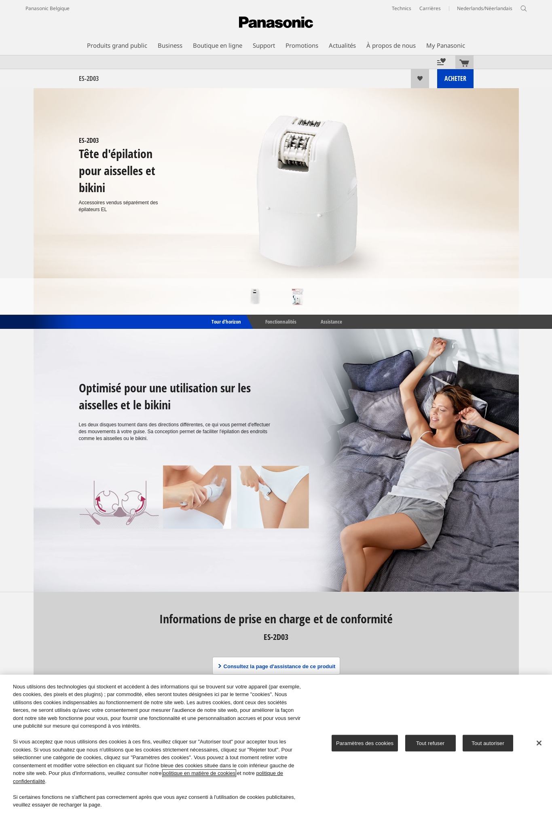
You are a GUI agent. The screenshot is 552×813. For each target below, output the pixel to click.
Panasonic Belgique (47, 8)
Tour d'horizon (225, 321)
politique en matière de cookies (199, 773)
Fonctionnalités (280, 321)
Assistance (331, 321)
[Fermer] (539, 743)
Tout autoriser (488, 743)
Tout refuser (430, 743)
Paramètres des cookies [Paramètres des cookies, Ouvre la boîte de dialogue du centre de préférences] (364, 743)
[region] (276, 744)
